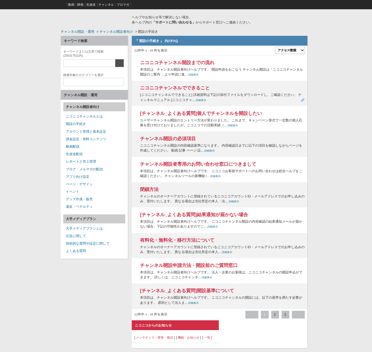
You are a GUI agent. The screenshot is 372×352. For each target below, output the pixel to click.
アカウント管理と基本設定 (86, 131)
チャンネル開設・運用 (77, 31)
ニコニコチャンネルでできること (175, 87)
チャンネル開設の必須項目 (168, 138)
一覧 (207, 337)
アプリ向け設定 (77, 177)
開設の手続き (76, 124)
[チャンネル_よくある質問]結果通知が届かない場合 (194, 214)
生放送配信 (74, 154)
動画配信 (72, 146)
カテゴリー (83, 74)
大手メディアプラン (81, 219)
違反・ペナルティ (79, 206)
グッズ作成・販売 (79, 199)
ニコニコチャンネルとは (84, 116)
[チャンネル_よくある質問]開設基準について (187, 290)
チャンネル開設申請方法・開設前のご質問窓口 (189, 265)
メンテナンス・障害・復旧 (154, 337)
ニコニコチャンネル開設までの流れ (177, 62)
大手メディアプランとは (84, 228)
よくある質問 (76, 251)
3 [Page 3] (285, 314)
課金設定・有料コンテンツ (86, 139)
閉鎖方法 (149, 189)
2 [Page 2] (275, 314)
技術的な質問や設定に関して (88, 243)
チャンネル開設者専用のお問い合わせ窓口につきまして (198, 164)
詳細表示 (193, 74)
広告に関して (76, 236)
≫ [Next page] (298, 315)
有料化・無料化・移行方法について (177, 240)
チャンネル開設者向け (116, 31)
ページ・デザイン (79, 184)
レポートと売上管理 (81, 161)
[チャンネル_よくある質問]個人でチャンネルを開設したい (201, 113)
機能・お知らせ (188, 337)
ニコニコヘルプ (94, 19)
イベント (72, 192)
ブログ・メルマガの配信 (84, 169)
